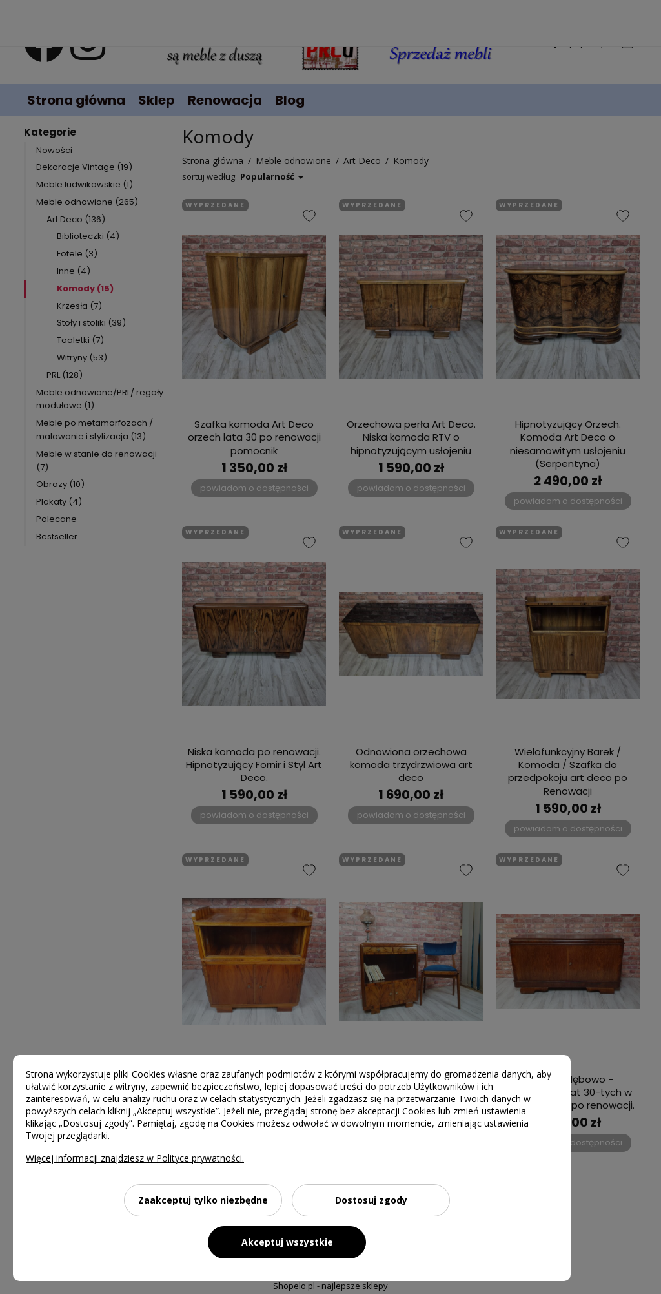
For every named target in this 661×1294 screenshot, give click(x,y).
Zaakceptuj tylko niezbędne (203, 1200)
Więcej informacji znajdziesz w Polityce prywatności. (135, 1158)
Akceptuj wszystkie (287, 1242)
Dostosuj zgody (371, 1200)
